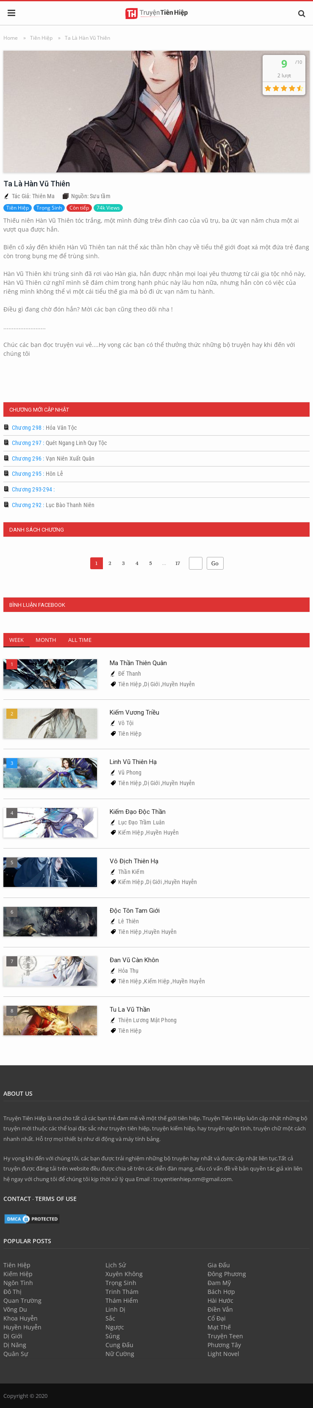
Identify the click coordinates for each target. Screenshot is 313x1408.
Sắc (110, 1318)
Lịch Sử (115, 1265)
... (164, 563)
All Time (79, 640)
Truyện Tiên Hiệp (24, 1118)
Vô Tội (125, 723)
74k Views (108, 207)
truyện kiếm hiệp (173, 1128)
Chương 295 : (37, 473)
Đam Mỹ (219, 1283)
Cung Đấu (119, 1345)
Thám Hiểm (121, 1300)
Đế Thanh (129, 673)
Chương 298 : (44, 427)
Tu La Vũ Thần (130, 1009)
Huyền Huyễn (178, 684)
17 (177, 563)
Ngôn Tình (18, 1283)
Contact (17, 1199)
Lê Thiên (128, 921)
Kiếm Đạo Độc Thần (138, 812)
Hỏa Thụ (128, 970)
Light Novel (223, 1354)
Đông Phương (227, 1274)
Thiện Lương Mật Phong (147, 1020)
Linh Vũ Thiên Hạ (133, 762)
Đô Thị (12, 1292)
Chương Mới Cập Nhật (39, 410)
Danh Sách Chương (36, 530)
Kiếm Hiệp (131, 832)
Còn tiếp (79, 207)
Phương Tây (224, 1345)
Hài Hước (220, 1300)
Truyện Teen (225, 1336)
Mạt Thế (219, 1327)
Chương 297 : (59, 442)
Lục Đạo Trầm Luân (141, 822)
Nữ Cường (119, 1354)
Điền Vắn (220, 1309)
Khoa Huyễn (20, 1318)
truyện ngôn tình (229, 1128)
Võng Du (15, 1309)
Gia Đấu (219, 1265)
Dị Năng (14, 1345)
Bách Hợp (221, 1292)
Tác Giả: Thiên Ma (33, 196)
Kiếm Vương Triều (134, 712)
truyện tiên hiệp (129, 1128)
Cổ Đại (217, 1318)
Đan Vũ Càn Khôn (134, 960)
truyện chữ (267, 1128)
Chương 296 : (53, 458)
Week (16, 640)
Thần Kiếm (131, 871)
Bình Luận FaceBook (37, 605)
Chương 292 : (53, 505)
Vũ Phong (130, 772)
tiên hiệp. (189, 1118)
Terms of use (56, 1199)
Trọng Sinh (49, 207)
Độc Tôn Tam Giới (135, 910)
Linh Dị (115, 1309)
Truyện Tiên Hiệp (223, 1118)
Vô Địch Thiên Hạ (134, 861)
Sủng (112, 1336)
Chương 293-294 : (33, 489)
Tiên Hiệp (17, 207)
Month (46, 640)
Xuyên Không (124, 1274)
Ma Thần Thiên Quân (138, 663)
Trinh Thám (121, 1292)
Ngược (114, 1327)
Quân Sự (15, 1354)
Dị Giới (151, 684)
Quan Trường (22, 1300)
